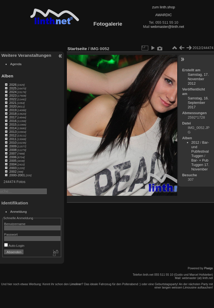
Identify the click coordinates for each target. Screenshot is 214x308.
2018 (12, 113)
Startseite (77, 48)
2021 (12, 102)
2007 (12, 153)
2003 (12, 168)
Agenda (16, 64)
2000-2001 (17, 175)
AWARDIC (163, 15)
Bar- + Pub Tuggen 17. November (200, 164)
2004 (12, 164)
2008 (12, 149)
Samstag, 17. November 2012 (198, 78)
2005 (12, 160)
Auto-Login (14, 245)
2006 (12, 157)
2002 (12, 171)
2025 (12, 88)
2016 (12, 121)
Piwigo (208, 268)
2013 (12, 131)
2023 (12, 95)
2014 (12, 128)
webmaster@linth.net (167, 27)
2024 (12, 92)
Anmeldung (18, 211)
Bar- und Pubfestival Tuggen (200, 149)
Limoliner (76, 284)
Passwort (11, 234)
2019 (12, 110)
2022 (12, 99)
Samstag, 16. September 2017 (198, 102)
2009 (12, 146)
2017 (12, 117)
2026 (12, 84)
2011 (12, 139)
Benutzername (15, 224)
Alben (7, 76)
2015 (12, 124)
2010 (12, 142)
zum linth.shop (163, 7)
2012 (12, 135)
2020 (12, 106)
